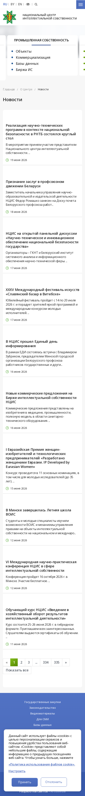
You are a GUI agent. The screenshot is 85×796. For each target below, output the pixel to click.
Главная (9, 89)
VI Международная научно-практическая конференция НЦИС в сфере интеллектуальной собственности (41, 566)
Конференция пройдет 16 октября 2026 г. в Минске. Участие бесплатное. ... (37, 579)
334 (45, 662)
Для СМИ (42, 719)
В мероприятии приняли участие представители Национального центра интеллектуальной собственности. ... (41, 149)
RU (5, 4)
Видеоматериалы (42, 713)
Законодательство (42, 708)
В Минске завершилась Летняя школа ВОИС (38, 512)
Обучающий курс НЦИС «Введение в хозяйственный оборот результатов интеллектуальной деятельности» (37, 614)
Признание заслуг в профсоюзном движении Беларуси (35, 183)
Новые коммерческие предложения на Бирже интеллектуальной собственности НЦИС (41, 397)
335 (56, 662)
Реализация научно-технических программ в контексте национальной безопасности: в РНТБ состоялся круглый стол (41, 131)
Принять (24, 782)
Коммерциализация (33, 57)
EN (20, 4)
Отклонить (53, 782)
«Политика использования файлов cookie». (42, 764)
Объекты (24, 51)
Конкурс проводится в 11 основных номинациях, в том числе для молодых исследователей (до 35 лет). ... (42, 477)
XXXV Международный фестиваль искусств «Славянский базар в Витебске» (42, 291)
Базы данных (27, 63)
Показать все (17, 670)
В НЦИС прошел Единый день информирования (32, 343)
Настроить (17, 771)
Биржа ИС (24, 69)
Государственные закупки (42, 702)
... (36, 662)
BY (12, 4)
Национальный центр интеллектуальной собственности (50, 16)
